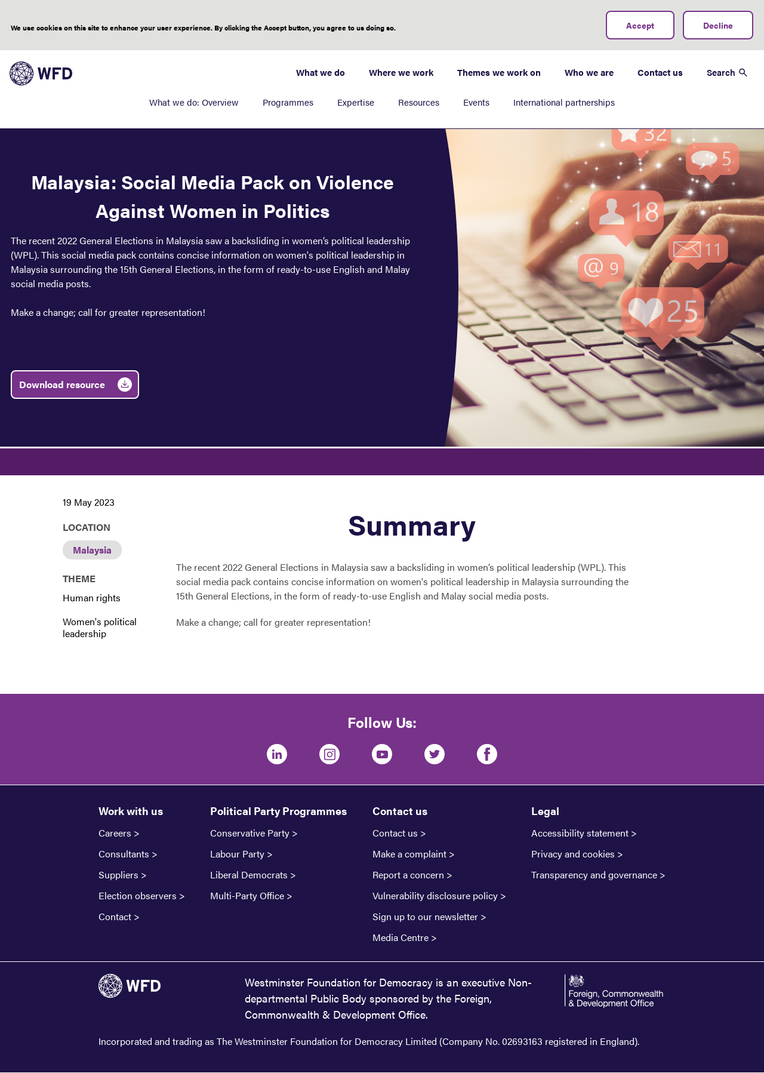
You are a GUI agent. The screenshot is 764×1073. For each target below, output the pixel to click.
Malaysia (92, 550)
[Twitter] (434, 754)
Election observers (137, 896)
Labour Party (237, 854)
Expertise (355, 102)
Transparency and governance (594, 875)
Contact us (660, 72)
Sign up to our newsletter (425, 917)
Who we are (589, 72)
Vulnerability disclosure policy (435, 896)
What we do (320, 72)
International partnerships (564, 102)
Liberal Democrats (249, 875)
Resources (418, 102)
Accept (640, 25)
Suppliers (118, 875)
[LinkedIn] (277, 754)
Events (476, 102)
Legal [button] (545, 810)
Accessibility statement (580, 833)
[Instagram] (329, 754)
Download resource (62, 384)
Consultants (123, 854)
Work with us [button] (130, 810)
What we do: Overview (194, 102)
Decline (718, 25)
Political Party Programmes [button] (278, 810)
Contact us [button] (399, 810)
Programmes (288, 102)
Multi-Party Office (247, 896)
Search (721, 72)
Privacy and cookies (573, 854)
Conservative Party (249, 833)
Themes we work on (499, 72)
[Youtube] (382, 754)
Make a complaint (409, 854)
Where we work (401, 72)
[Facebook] (487, 754)
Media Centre (400, 937)
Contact (114, 917)
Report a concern (408, 875)
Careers (114, 833)
